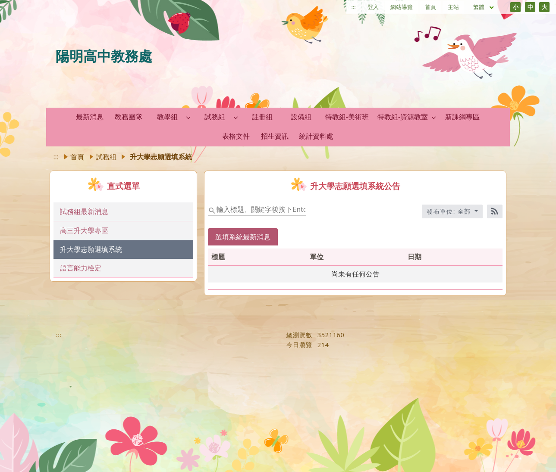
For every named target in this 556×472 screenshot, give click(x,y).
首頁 (430, 7)
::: (354, 7)
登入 (373, 7)
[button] (188, 117)
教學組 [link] (167, 116)
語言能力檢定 (80, 268)
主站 (453, 7)
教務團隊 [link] (128, 116)
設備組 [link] (301, 116)
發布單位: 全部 (450, 211)
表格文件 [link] (236, 136)
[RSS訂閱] (495, 211)
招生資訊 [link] (275, 136)
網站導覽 (401, 7)
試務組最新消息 (84, 211)
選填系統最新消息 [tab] (242, 237)
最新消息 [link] (90, 116)
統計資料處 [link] (316, 136)
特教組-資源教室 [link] (402, 116)
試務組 (106, 156)
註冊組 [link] (262, 116)
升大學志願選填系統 (91, 249)
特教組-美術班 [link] (347, 116)
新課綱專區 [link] (462, 116)
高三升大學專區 (84, 230)
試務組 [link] (214, 116)
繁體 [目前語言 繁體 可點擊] (484, 7)
